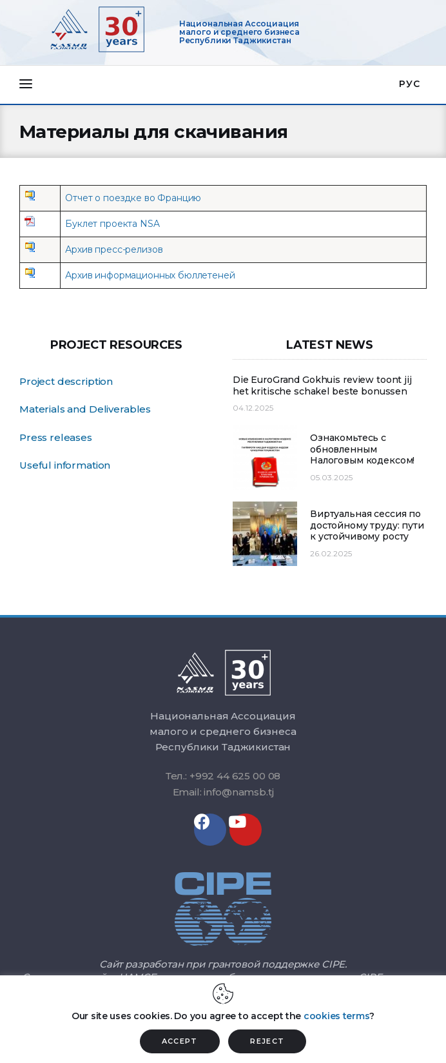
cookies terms (336, 1016)
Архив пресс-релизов (113, 249)
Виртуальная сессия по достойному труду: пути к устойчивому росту (367, 525)
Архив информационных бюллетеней (150, 275)
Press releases (55, 437)
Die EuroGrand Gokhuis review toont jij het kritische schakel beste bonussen (322, 386)
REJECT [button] (267, 1041)
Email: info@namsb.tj (223, 792)
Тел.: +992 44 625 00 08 (223, 776)
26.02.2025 (331, 553)
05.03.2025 (331, 477)
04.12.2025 (253, 408)
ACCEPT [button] (180, 1041)
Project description (66, 381)
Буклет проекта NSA (112, 223)
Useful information (64, 465)
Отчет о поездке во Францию (133, 198)
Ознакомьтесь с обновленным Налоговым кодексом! (362, 449)
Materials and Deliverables (85, 409)
